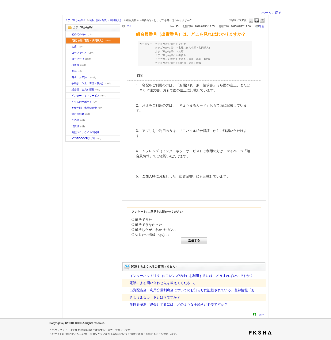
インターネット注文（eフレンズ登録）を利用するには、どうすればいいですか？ (191, 276)
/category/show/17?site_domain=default (69, 108)
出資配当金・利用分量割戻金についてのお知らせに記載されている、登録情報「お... (193, 290)
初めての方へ (82, 34)
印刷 (261, 26)
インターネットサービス (89, 95)
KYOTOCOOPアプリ (86, 138)
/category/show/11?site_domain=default (69, 71)
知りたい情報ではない (152, 235)
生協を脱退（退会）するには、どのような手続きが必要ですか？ (179, 304)
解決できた (143, 219)
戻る (129, 25)
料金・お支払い (84, 77)
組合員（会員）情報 (86, 89)
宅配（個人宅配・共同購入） (106, 20)
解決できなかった (148, 224)
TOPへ (261, 314)
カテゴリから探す (75, 20)
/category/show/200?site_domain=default (69, 139)
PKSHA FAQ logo (260, 332)
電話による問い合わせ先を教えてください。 (163, 283)
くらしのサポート (85, 101)
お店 (77, 46)
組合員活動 (81, 113)
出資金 (79, 65)
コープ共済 (81, 58)
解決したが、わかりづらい (155, 230)
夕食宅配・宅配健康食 (87, 107)
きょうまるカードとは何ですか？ (155, 297)
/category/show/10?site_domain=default (69, 35)
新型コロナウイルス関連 (85, 132)
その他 (78, 120)
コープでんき (83, 52)
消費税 (78, 126)
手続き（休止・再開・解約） (91, 83)
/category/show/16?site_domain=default (69, 102)
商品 (77, 71)
